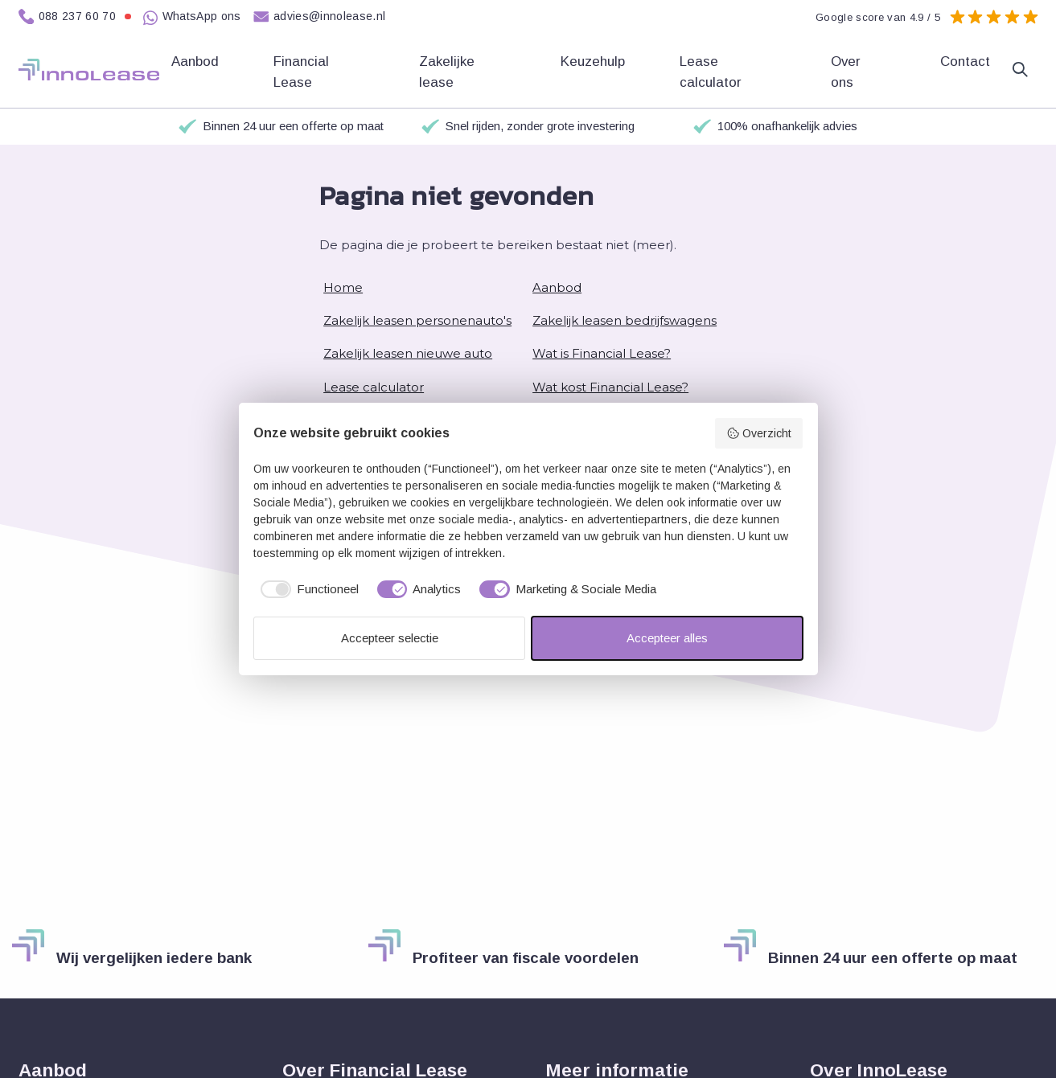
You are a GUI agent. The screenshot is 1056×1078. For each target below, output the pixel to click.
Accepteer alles (667, 638)
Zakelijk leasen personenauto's (417, 320)
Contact (965, 61)
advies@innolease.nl (319, 17)
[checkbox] (306, 589)
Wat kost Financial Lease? (610, 387)
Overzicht (758, 433)
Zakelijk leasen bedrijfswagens (624, 320)
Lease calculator (713, 72)
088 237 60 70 (74, 17)
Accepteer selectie (389, 638)
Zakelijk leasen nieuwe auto (407, 353)
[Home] (89, 69)
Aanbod (556, 287)
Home (343, 287)
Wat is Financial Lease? (601, 353)
